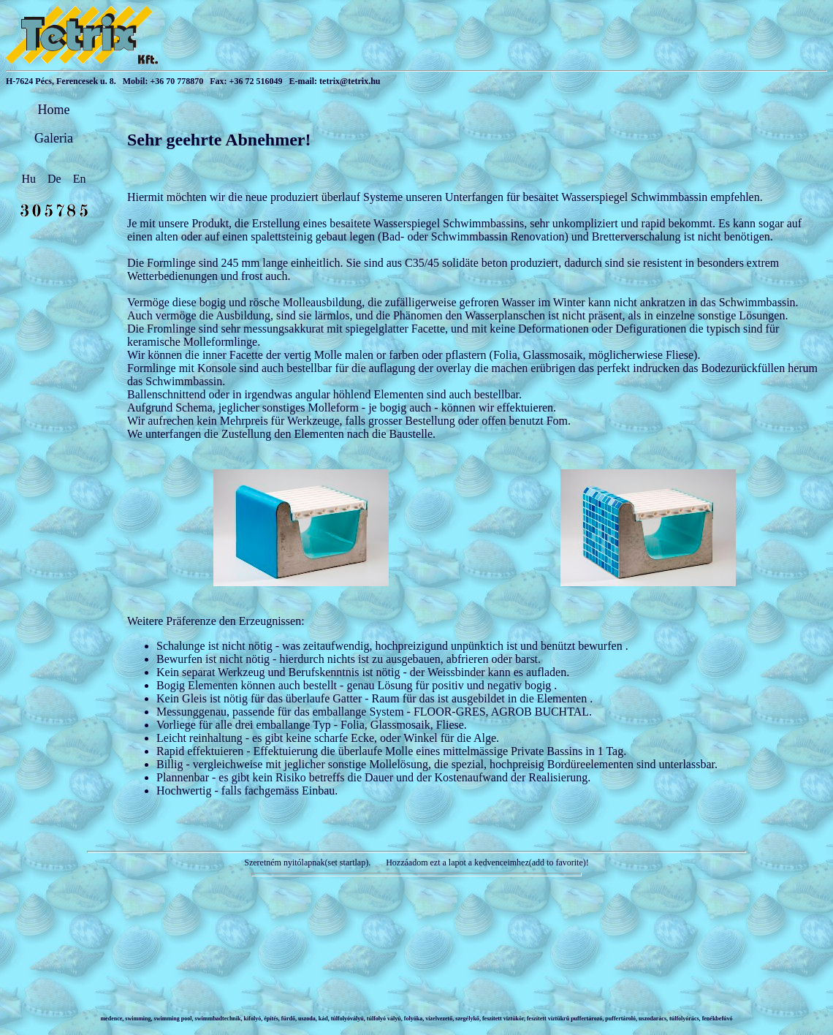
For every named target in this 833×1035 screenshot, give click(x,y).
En (79, 178)
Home (54, 109)
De (55, 178)
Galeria (53, 138)
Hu (30, 178)
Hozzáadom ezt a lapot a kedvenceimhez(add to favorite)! (486, 862)
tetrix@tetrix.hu (349, 81)
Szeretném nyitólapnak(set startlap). (307, 862)
